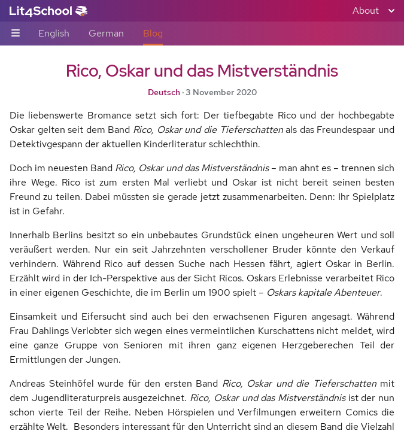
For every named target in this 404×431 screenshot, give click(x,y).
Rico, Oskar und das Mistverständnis (202, 70)
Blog (153, 33)
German (106, 33)
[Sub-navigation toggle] (15, 34)
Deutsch (164, 92)
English (53, 33)
